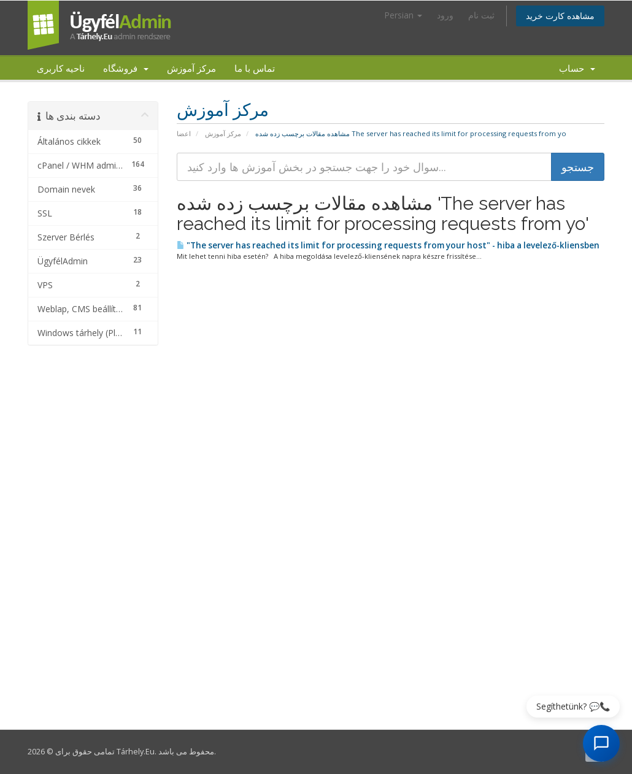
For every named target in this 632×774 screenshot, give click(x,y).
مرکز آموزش (191, 68)
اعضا (184, 133)
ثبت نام (481, 15)
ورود (445, 15)
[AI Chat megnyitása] (601, 743)
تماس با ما (254, 68)
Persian (403, 15)
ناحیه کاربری (61, 68)
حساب (577, 68)
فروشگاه (125, 68)
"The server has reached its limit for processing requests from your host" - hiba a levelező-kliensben (388, 245)
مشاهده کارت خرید (560, 15)
